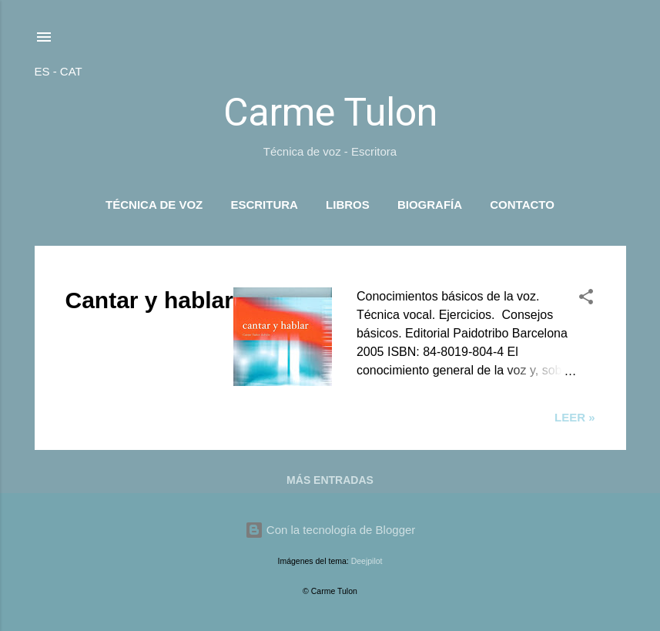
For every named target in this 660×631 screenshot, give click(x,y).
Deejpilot (367, 561)
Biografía (429, 204)
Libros (348, 204)
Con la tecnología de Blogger (330, 529)
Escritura (264, 204)
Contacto (522, 204)
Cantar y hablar (149, 300)
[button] (586, 299)
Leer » (574, 417)
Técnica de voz (154, 204)
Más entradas (330, 480)
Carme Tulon (330, 112)
